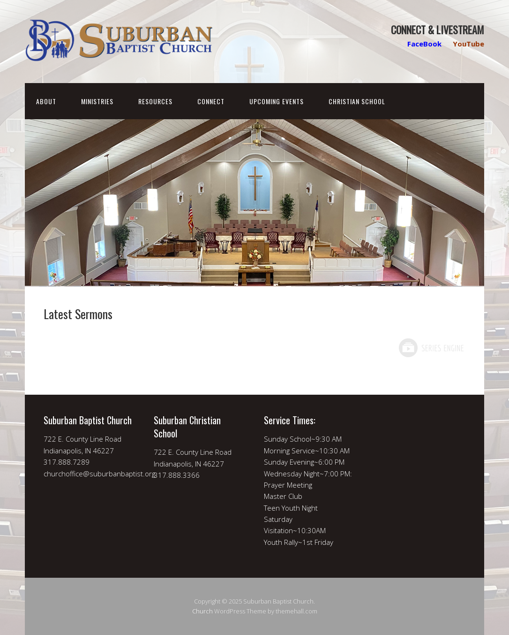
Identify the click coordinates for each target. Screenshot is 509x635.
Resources (155, 101)
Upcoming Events (276, 101)
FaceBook (424, 43)
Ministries (97, 101)
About (46, 101)
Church (202, 611)
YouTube (468, 43)
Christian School (357, 101)
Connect (211, 101)
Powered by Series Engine (430, 347)
